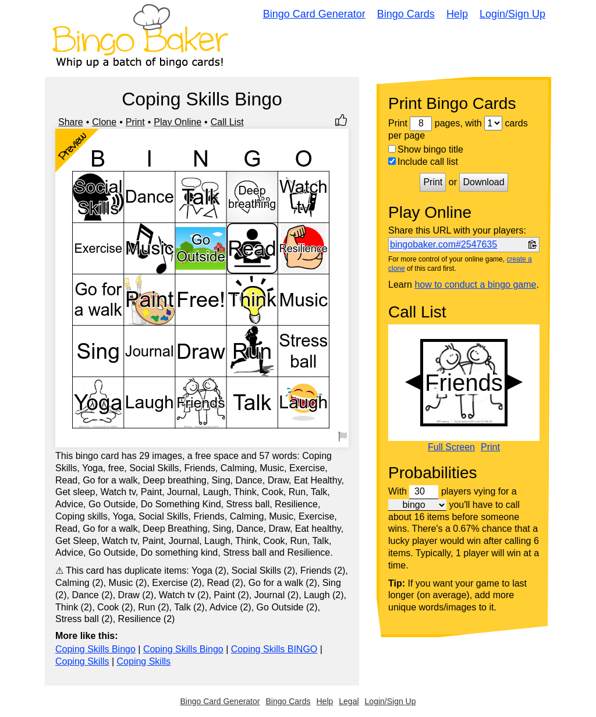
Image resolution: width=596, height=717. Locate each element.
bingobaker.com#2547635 (443, 244)
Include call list (423, 162)
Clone (104, 122)
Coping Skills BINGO (274, 649)
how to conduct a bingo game (475, 284)
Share (70, 122)
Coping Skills (82, 661)
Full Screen (451, 447)
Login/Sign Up (512, 14)
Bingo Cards (406, 14)
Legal (349, 701)
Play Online (177, 122)
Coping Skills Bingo (95, 649)
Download (483, 182)
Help (457, 14)
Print (135, 122)
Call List (227, 122)
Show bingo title (425, 149)
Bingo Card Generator (314, 14)
